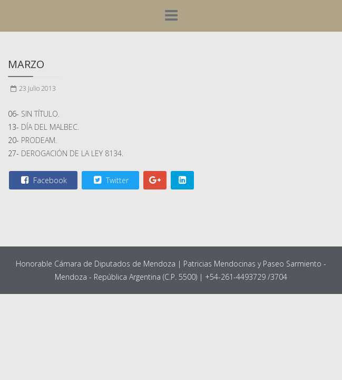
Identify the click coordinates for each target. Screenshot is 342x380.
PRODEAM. (39, 140)
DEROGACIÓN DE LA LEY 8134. (72, 153)
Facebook (42, 180)
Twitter (110, 180)
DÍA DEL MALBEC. (50, 127)
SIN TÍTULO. (40, 114)
